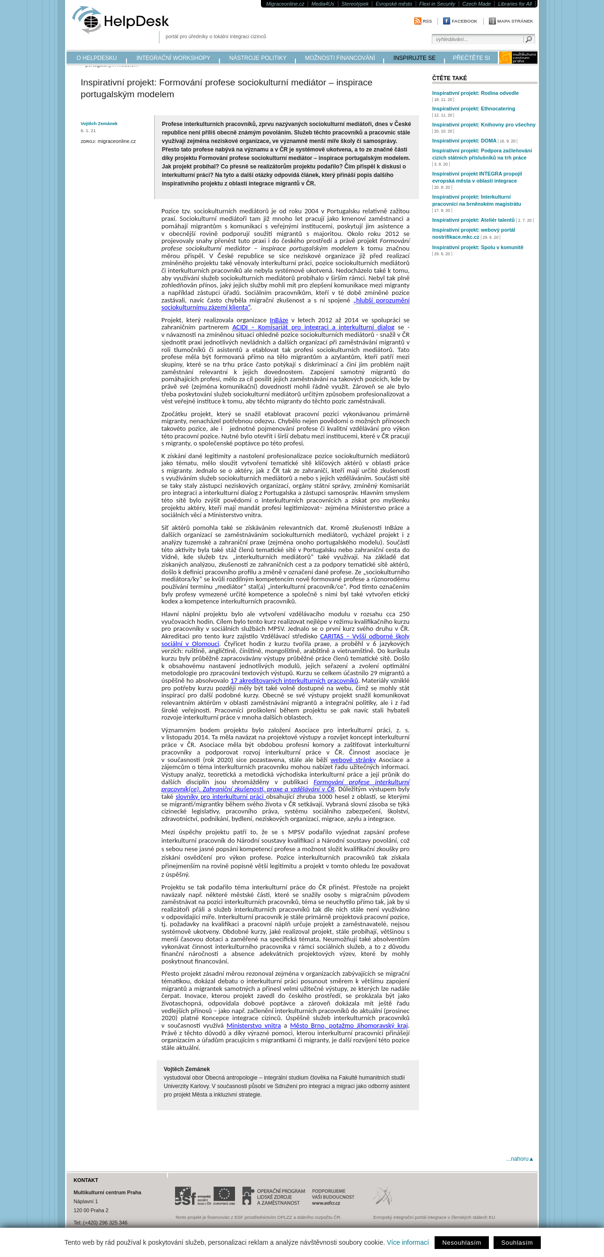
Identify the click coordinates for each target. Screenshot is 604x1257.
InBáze (279, 320)
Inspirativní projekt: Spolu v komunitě (477, 247)
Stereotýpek (355, 4)
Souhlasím (517, 1242)
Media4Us (323, 4)
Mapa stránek (515, 21)
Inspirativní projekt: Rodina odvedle (475, 93)
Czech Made (476, 4)
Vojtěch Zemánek (99, 123)
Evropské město (394, 4)
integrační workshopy (173, 58)
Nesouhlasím (461, 1242)
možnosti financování (340, 58)
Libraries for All (515, 4)
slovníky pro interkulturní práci (221, 796)
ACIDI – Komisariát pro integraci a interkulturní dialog (313, 327)
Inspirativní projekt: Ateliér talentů (473, 220)
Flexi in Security (437, 4)
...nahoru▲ (520, 1159)
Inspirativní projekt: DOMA (464, 140)
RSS (427, 21)
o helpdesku (96, 58)
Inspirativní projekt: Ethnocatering (473, 108)
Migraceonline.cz (285, 4)
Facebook (464, 21)
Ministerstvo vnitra (253, 1025)
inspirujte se (415, 58)
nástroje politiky (257, 58)
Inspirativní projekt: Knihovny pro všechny (484, 124)
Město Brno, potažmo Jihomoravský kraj (349, 1025)
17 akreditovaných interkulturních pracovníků (294, 680)
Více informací (408, 1242)
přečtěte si (471, 58)
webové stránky (353, 759)
